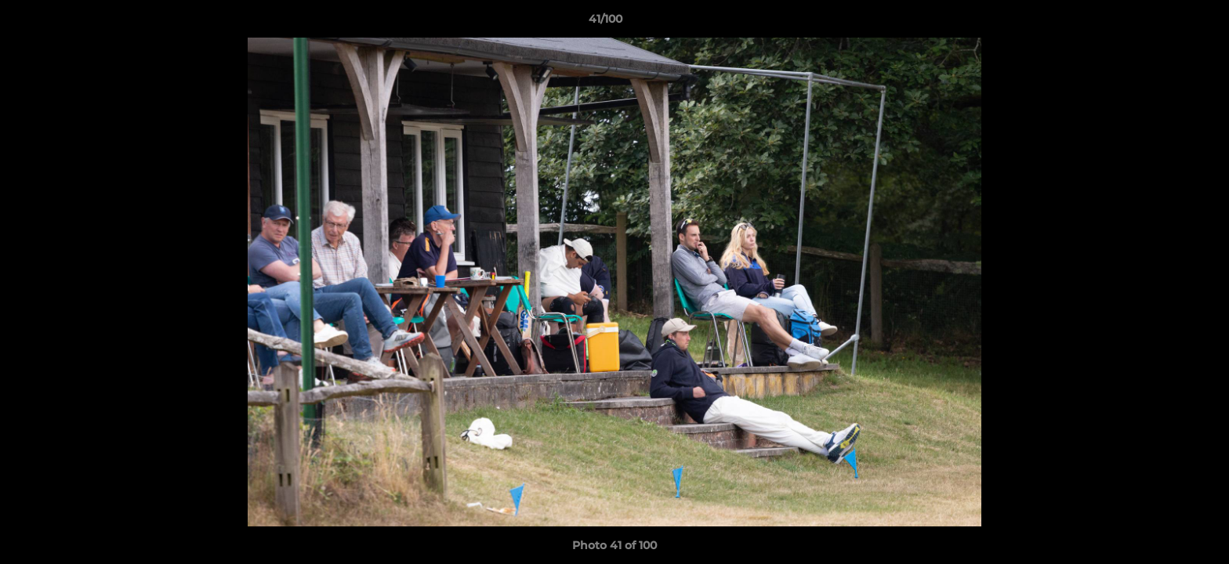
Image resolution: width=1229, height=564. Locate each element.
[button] (1163, 23)
